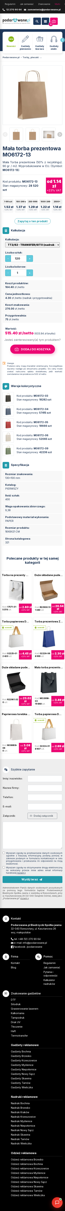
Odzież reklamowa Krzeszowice (30, 1168)
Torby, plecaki (31, 57)
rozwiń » (21, 873)
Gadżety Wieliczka (22, 1087)
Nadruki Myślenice (21, 1121)
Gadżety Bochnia (21, 1051)
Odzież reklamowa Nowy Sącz (29, 1181)
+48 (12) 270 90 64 (29, 938)
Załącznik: (9, 815)
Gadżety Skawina (21, 1078)
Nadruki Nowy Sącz (22, 1130)
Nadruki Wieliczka (21, 1143)
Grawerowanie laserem (24, 1008)
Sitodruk (16, 1004)
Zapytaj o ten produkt (33, 221)
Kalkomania (17, 1013)
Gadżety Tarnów (21, 1082)
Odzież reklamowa (23, 1153)
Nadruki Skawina (20, 1134)
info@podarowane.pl (35, 942)
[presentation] (62, 40)
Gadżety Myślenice (22, 1064)
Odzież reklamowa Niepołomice (29, 1177)
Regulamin (10, 4)
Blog (13, 967)
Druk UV (15, 1022)
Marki (57, 4)
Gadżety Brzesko (21, 1055)
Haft (13, 1031)
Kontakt (15, 962)
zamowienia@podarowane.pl (44, 9)
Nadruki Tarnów (20, 1139)
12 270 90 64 (14, 9)
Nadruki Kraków (20, 1112)
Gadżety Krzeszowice (24, 1060)
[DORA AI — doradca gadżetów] (57, 1202)
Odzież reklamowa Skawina (27, 1186)
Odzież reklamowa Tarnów (26, 1190)
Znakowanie (44, 4)
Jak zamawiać (27, 4)
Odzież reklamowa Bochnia (27, 1164)
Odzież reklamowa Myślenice (28, 1172)
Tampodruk (17, 1017)
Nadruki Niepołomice (23, 1125)
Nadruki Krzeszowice (23, 1116)
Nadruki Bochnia (20, 1103)
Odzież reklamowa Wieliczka (28, 1195)
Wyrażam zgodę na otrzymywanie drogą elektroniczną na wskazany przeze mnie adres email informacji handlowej (34, 870)
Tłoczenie (17, 1026)
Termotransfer (19, 1035)
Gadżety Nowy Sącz (23, 1073)
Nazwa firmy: (11, 787)
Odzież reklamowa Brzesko (27, 1159)
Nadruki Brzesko (20, 1107)
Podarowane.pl (11, 57)
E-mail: (7, 806)
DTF (13, 999)
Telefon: (8, 797)
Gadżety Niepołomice (23, 1069)
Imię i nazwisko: (13, 778)
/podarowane (34, 946)
